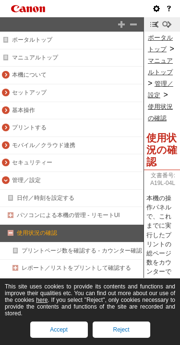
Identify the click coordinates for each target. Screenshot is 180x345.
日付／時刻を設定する (45, 198)
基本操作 (23, 110)
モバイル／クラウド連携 (43, 145)
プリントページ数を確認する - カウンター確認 (82, 250)
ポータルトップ (32, 39)
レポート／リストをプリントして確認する (76, 267)
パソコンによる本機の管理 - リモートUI (68, 215)
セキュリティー (32, 162)
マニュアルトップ (35, 57)
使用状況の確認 (37, 233)
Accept (59, 329)
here (42, 300)
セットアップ (29, 92)
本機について (29, 74)
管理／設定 (26, 180)
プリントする (29, 127)
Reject (121, 329)
